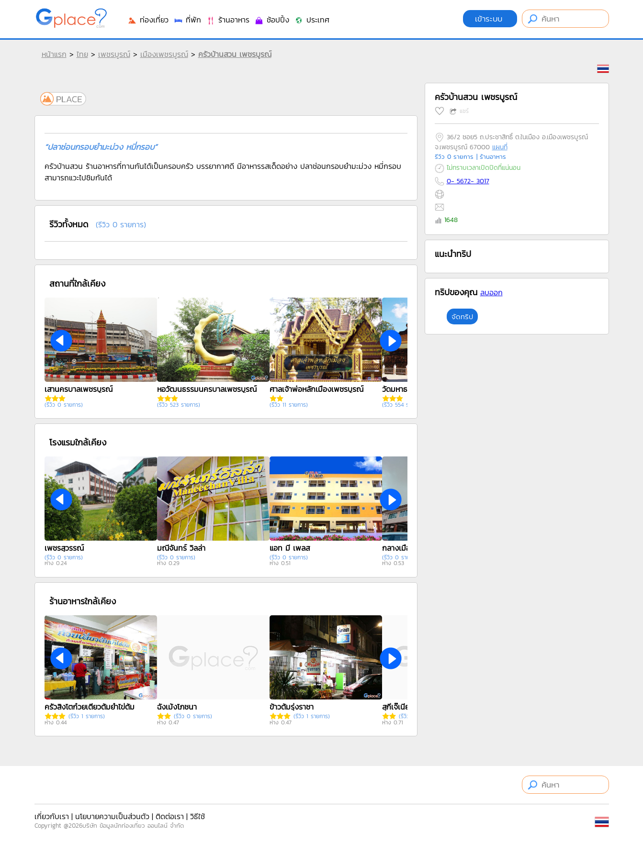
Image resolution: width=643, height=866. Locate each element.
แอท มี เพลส (290, 548)
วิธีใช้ (197, 816)
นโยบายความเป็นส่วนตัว (112, 816)
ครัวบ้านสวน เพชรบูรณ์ (234, 54)
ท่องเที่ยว (148, 19)
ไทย (82, 54)
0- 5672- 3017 (468, 181)
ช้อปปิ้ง (271, 19)
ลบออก (491, 292)
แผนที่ (500, 147)
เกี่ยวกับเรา (51, 816)
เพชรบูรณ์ (114, 54)
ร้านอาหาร (227, 19)
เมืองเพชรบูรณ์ (164, 54)
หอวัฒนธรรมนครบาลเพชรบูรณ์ (207, 389)
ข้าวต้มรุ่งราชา (292, 707)
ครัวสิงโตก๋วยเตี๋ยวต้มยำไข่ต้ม (90, 707)
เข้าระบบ (490, 18)
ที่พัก (187, 19)
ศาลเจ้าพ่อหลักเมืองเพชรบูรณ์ (316, 389)
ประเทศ (311, 19)
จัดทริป (462, 316)
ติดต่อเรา (170, 816)
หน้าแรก (54, 54)
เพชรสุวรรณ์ (64, 548)
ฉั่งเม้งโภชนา (177, 707)
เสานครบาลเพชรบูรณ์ (79, 389)
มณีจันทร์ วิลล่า (181, 548)
